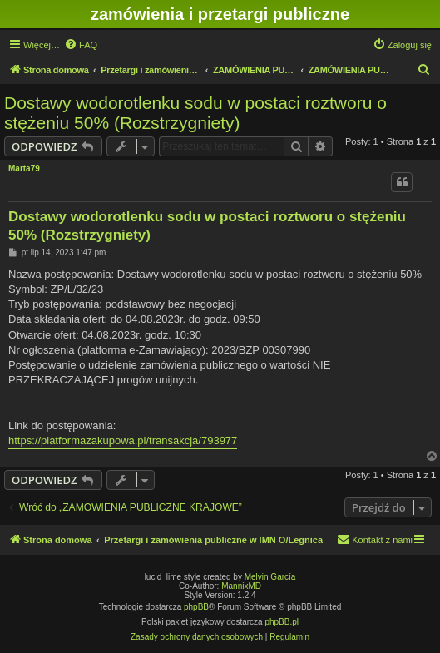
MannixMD (241, 586)
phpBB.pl (281, 621)
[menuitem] (80, 45)
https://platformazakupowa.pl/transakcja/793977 (122, 440)
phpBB (196, 606)
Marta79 (24, 168)
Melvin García (270, 576)
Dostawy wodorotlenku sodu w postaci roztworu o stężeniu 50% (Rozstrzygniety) (195, 112)
